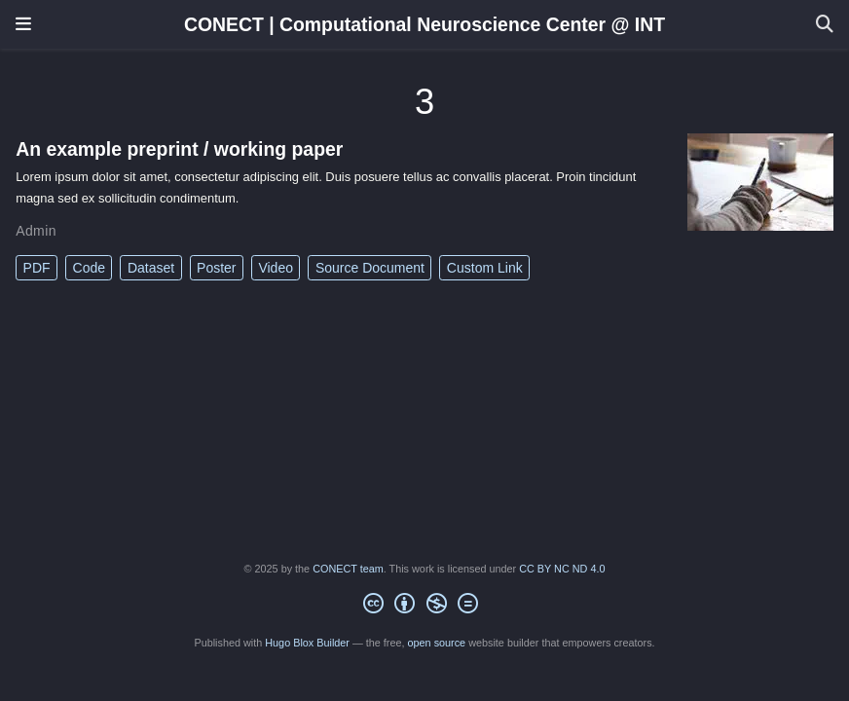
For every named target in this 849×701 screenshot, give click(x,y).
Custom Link (485, 268)
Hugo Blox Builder (307, 642)
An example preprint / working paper (179, 149)
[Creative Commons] (424, 606)
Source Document (369, 268)
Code (89, 268)
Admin (36, 231)
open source (437, 642)
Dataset (151, 268)
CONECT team (348, 568)
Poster (216, 268)
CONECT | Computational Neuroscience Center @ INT (424, 24)
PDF (37, 268)
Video (275, 268)
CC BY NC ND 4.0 (562, 568)
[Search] (824, 25)
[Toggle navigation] (23, 24)
